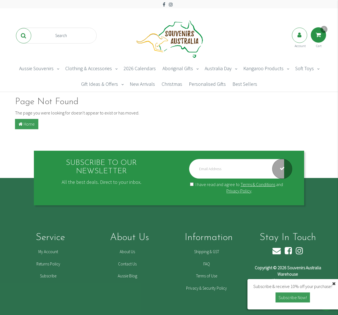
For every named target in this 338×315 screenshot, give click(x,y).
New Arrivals (142, 84)
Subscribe (48, 276)
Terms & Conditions (258, 184)
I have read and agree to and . (236, 188)
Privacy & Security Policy (206, 288)
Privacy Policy (238, 191)
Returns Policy (48, 264)
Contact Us (127, 264)
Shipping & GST (206, 251)
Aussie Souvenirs (36, 68)
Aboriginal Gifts (177, 68)
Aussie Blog (127, 276)
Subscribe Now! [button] (293, 297)
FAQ (206, 264)
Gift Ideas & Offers (99, 84)
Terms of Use (206, 276)
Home (27, 124)
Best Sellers (244, 84)
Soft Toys (304, 68)
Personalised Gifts (207, 84)
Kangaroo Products (263, 68)
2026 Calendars (140, 68)
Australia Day (218, 68)
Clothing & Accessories (88, 68)
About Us (127, 251)
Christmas (172, 84)
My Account (48, 251)
